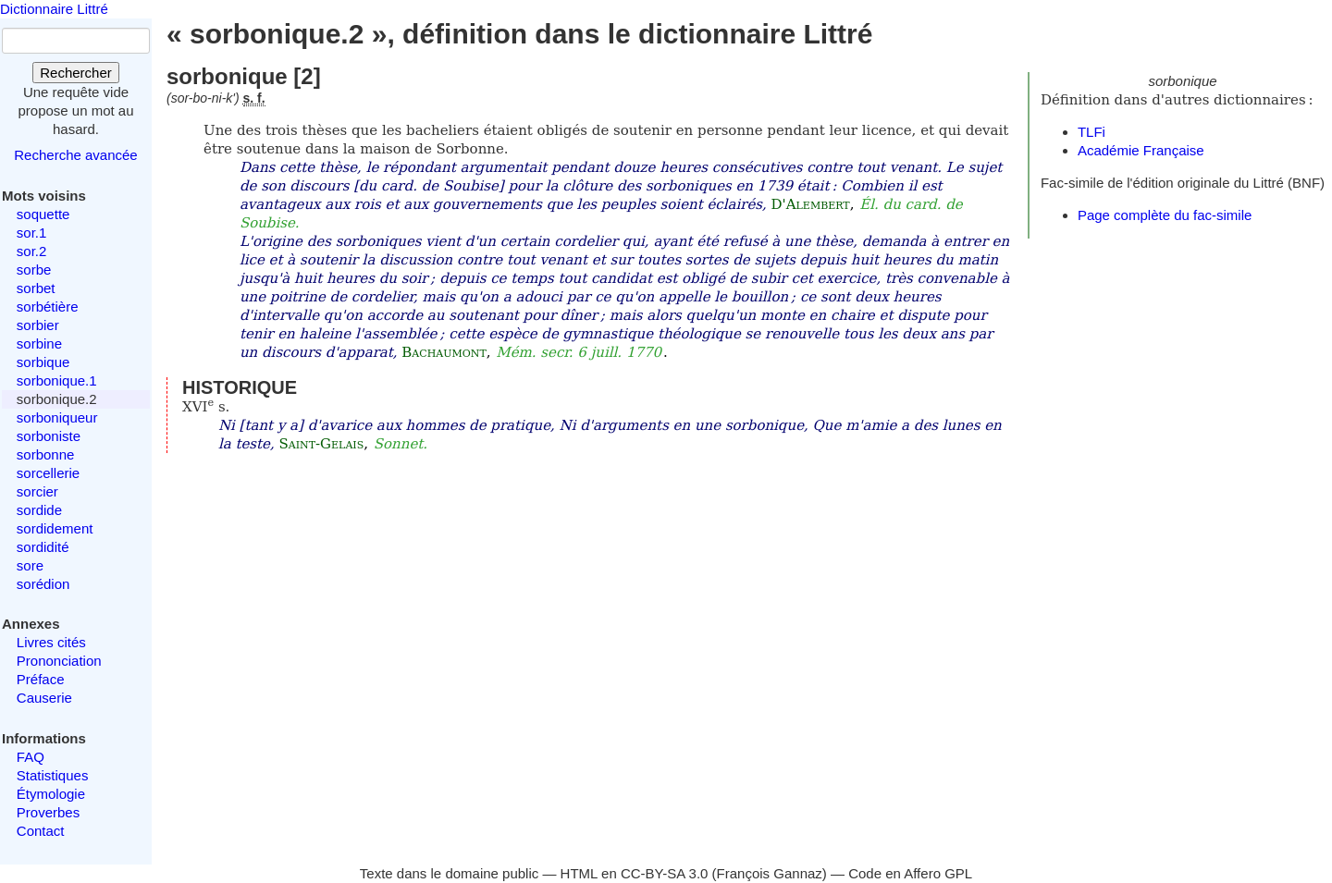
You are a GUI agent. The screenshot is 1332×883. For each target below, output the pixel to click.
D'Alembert (810, 204)
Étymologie (51, 794)
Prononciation (59, 660)
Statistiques (53, 775)
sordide (39, 510)
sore (30, 565)
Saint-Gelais (321, 443)
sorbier (38, 325)
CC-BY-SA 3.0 (665, 873)
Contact (41, 831)
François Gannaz (769, 873)
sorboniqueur (57, 417)
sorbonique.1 (57, 380)
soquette (43, 214)
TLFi (1091, 132)
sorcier (37, 491)
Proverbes (48, 812)
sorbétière (48, 306)
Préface (41, 679)
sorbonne (46, 454)
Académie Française (1141, 150)
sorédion (43, 584)
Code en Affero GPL (910, 873)
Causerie (44, 697)
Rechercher (76, 72)
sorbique (43, 362)
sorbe (34, 269)
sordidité (43, 547)
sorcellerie (48, 473)
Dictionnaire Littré (54, 9)
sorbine (39, 343)
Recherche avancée (75, 155)
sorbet (36, 288)
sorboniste (48, 436)
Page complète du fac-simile (1165, 215)
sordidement (55, 528)
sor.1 (32, 232)
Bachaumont (443, 352)
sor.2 (32, 251)
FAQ (30, 757)
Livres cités (51, 642)
